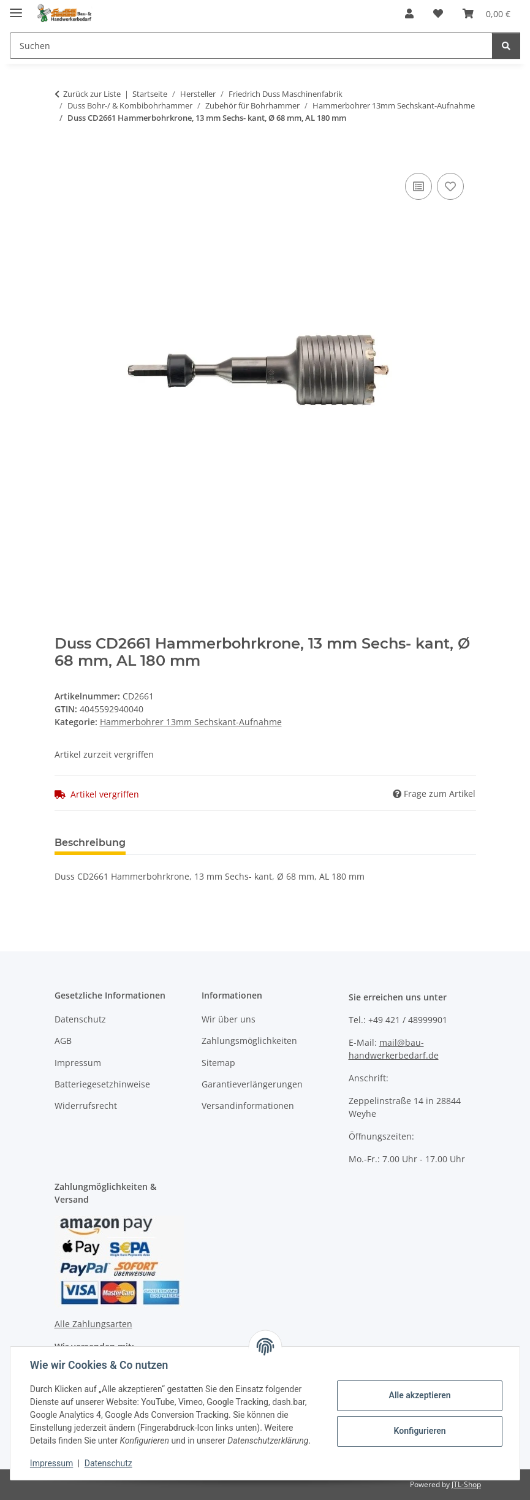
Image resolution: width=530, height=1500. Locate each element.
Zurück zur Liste (92, 93)
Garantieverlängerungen (252, 1084)
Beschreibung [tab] (90, 842)
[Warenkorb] (486, 13)
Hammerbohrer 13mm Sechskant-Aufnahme (191, 722)
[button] (409, 13)
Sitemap (218, 1062)
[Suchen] (251, 45)
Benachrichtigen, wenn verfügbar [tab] (321, 842)
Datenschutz (108, 1463)
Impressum (51, 1463)
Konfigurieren (419, 1431)
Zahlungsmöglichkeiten (249, 1040)
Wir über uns (229, 1019)
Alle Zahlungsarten (93, 1324)
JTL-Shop (466, 1484)
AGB (63, 1040)
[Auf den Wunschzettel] (450, 186)
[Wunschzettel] (438, 13)
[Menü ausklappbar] (16, 7)
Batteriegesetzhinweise (102, 1084)
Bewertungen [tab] (180, 842)
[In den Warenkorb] (64, 156)
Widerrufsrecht (86, 1105)
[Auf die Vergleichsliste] (418, 186)
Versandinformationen (248, 1105)
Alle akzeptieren (419, 1395)
